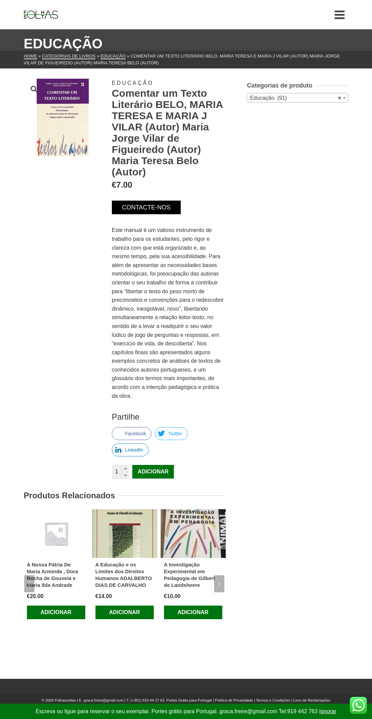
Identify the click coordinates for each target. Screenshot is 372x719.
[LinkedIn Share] (130, 449)
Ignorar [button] (328, 711)
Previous (29, 583)
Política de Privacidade (234, 700)
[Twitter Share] (171, 433)
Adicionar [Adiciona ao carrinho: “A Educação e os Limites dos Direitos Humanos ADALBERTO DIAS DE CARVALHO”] (124, 612)
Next (219, 583)
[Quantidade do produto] (120, 472)
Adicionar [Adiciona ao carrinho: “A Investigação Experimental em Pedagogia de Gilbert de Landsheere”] (193, 612)
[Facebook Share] (131, 433)
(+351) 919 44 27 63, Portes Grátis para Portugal (171, 700)
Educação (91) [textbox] (295, 98)
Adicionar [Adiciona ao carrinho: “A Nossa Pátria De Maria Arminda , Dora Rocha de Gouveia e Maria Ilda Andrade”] (56, 612)
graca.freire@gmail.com (103, 700)
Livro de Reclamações (311, 700)
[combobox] (297, 98)
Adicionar (153, 471)
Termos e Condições (273, 700)
